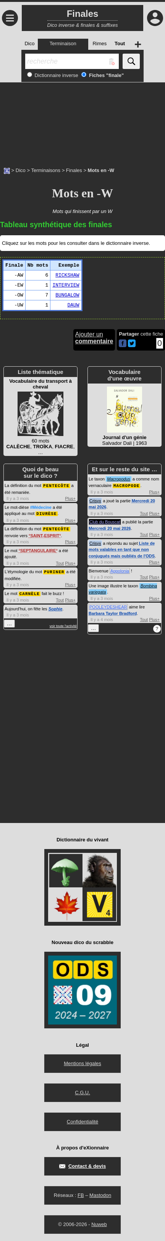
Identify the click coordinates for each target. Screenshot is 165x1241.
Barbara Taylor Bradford (113, 613)
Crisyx (95, 500)
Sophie (56, 607)
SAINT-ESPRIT (44, 534)
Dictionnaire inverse (55, 75)
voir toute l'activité (63, 624)
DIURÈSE (46, 513)
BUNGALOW (67, 295)
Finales (74, 170)
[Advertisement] (82, 120)
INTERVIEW (65, 285)
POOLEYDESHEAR (108, 606)
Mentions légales (82, 1063)
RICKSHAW (67, 275)
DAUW (73, 305)
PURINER (54, 570)
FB (81, 1195)
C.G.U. (82, 1092)
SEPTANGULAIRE (38, 549)
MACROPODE (126, 485)
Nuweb (99, 1224)
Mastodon (100, 1195)
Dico (21, 170)
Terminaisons (45, 170)
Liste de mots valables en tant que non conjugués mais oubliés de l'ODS (122, 549)
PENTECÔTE (56, 485)
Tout (60, 562)
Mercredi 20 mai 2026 (110, 528)
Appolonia (119, 570)
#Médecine (41, 507)
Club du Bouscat (104, 521)
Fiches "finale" (105, 75)
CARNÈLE (29, 592)
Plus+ (70, 498)
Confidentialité (82, 1121)
